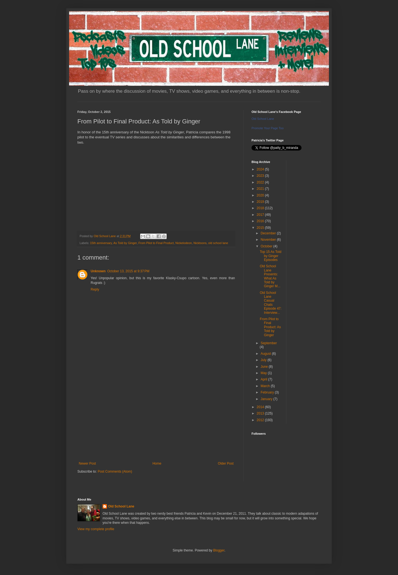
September (269, 343)
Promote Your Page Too (268, 128)
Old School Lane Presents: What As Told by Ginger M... (270, 276)
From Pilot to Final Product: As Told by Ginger (270, 327)
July (264, 360)
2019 (261, 202)
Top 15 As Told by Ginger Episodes (270, 256)
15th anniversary (101, 243)
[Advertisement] (156, 416)
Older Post (226, 463)
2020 (261, 195)
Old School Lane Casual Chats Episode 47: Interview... (270, 303)
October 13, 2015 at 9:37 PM (128, 271)
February (268, 392)
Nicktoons (199, 243)
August (266, 354)
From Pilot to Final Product (156, 243)
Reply (95, 289)
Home (157, 463)
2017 (261, 215)
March (266, 386)
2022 (261, 182)
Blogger (218, 550)
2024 (261, 169)
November (269, 240)
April (264, 379)
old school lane (218, 243)
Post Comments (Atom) (115, 471)
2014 (261, 407)
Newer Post (87, 463)
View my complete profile (95, 529)
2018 (261, 208)
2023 (261, 176)
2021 (261, 189)
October (267, 246)
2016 (261, 221)
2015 (261, 228)
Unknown (98, 271)
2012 (261, 420)
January (267, 399)
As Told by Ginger (125, 243)
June (265, 367)
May (264, 373)
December (269, 233)
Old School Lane (263, 118)
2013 (261, 413)
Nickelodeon (184, 243)
